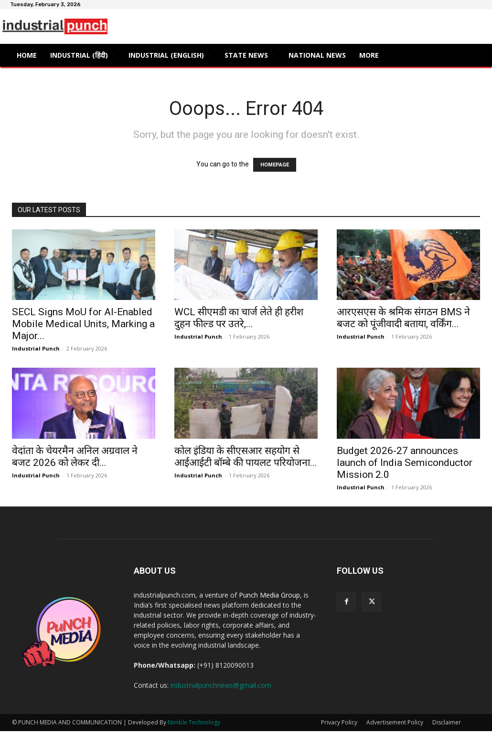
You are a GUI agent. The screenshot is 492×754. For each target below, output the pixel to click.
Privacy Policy (339, 722)
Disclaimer (446, 722)
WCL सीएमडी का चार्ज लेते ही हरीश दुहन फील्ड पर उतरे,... (238, 318)
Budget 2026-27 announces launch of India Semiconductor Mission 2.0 (404, 462)
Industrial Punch (36, 348)
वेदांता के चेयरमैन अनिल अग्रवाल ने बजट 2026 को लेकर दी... (75, 456)
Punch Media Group (269, 594)
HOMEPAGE (274, 165)
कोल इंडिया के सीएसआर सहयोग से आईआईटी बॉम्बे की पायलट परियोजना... (245, 456)
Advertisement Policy (394, 722)
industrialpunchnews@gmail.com (221, 685)
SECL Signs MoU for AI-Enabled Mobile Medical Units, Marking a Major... (83, 323)
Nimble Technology (194, 722)
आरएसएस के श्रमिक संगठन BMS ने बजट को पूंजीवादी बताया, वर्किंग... (403, 318)
